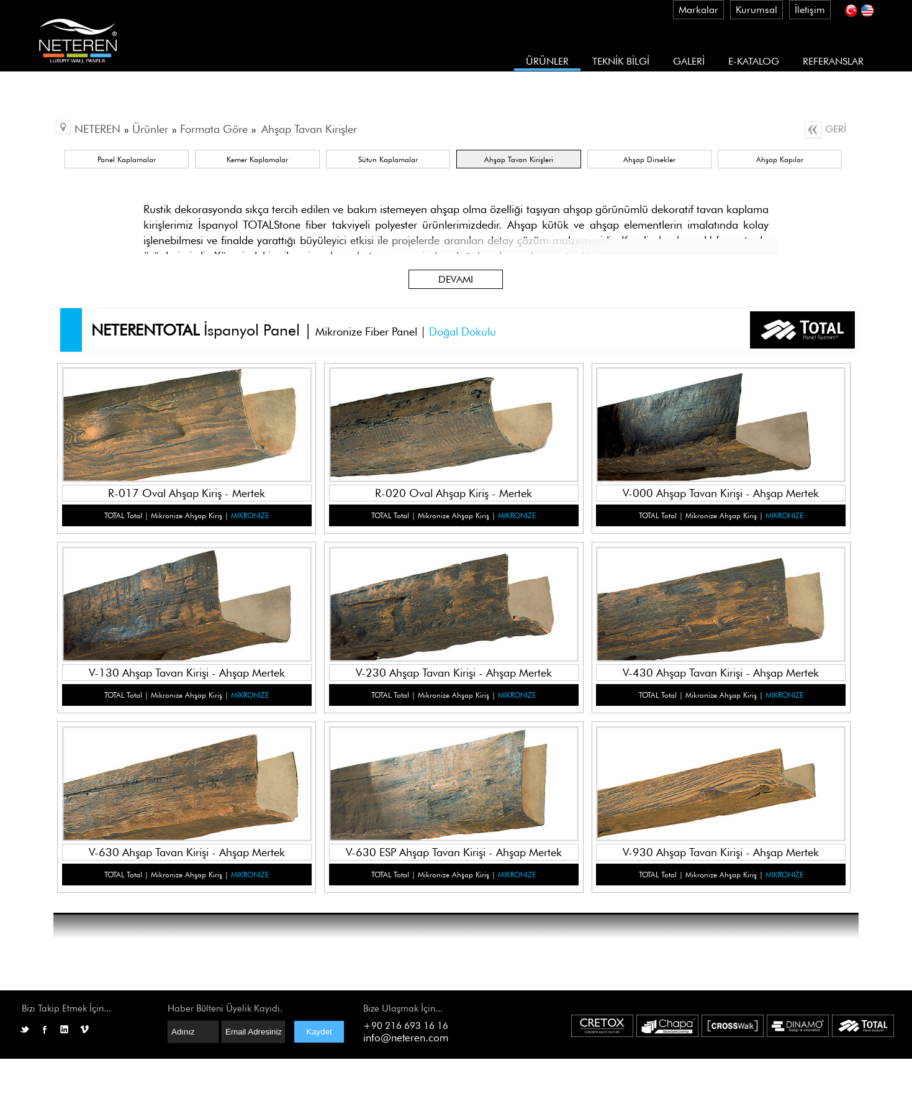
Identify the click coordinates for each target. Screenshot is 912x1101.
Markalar (698, 10)
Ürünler (150, 128)
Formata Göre (214, 128)
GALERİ (689, 61)
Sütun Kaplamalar (388, 159)
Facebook (44, 1029)
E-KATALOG (753, 61)
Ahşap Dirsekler (649, 159)
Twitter (25, 1029)
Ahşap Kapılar (779, 159)
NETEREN (97, 128)
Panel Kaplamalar (126, 159)
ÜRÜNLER (547, 61)
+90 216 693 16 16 (405, 1025)
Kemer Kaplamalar (257, 159)
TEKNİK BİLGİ (620, 61)
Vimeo (84, 1029)
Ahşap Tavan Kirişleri (518, 159)
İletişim (810, 10)
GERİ (824, 129)
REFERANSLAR (833, 61)
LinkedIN (64, 1029)
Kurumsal (756, 10)
